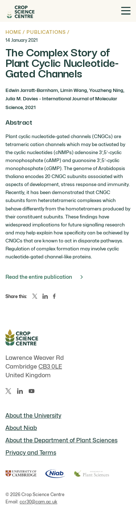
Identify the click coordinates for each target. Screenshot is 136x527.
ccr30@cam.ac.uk (38, 501)
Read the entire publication (44, 277)
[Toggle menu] (126, 11)
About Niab (21, 428)
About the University (33, 415)
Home (13, 32)
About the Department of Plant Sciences (61, 440)
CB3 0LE (50, 366)
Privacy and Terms (30, 452)
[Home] (19, 11)
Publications (46, 32)
